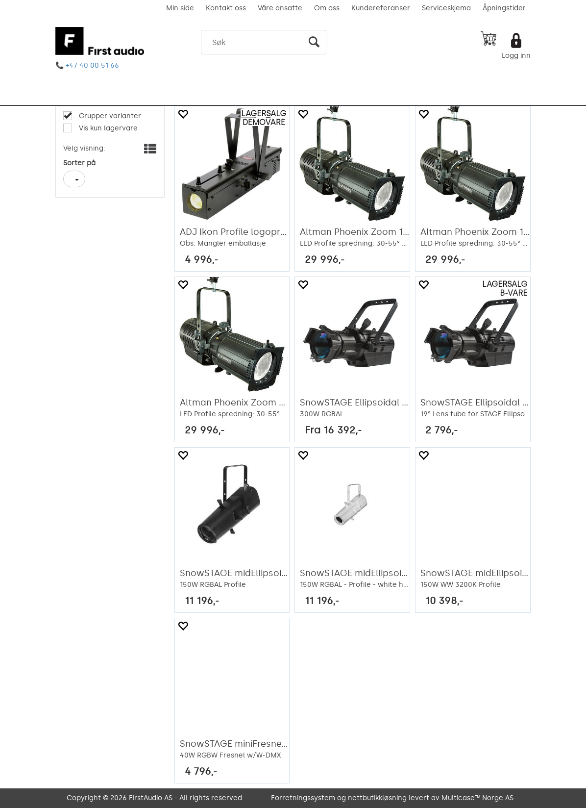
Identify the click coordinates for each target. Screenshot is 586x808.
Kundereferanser (380, 8)
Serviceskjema (446, 8)
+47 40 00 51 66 (92, 65)
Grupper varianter (109, 116)
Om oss (327, 8)
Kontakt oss (226, 8)
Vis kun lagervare (107, 128)
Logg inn (516, 55)
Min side (180, 8)
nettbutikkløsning (377, 798)
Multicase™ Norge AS (477, 798)
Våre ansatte (280, 8)
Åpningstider (504, 8)
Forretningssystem (303, 798)
